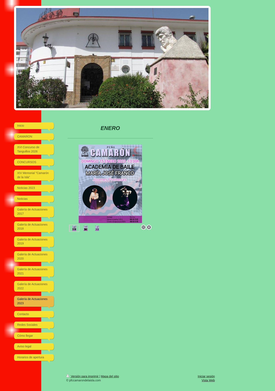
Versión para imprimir (82, 376)
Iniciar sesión (206, 376)
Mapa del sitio (110, 376)
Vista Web (208, 380)
